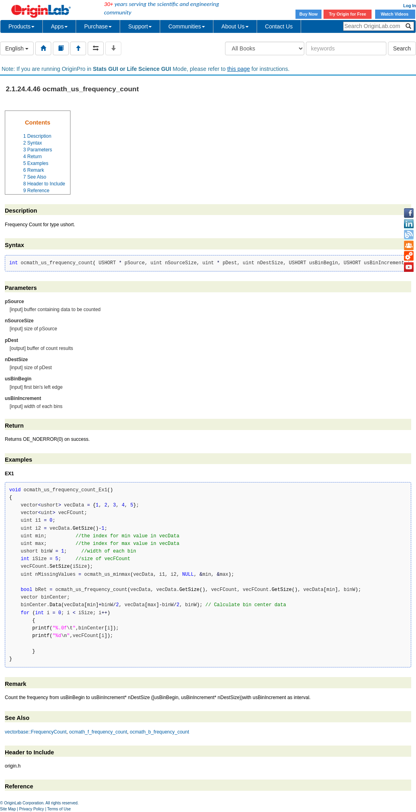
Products (21, 26)
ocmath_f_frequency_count (98, 732)
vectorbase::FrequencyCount (35, 732)
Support (140, 26)
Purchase (98, 26)
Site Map (8, 809)
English (16, 48)
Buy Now (308, 14)
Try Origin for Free (347, 14)
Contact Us (279, 26)
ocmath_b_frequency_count (159, 732)
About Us (235, 26)
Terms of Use (59, 809)
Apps (59, 26)
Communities (186, 26)
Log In (409, 5)
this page (238, 69)
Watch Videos (395, 14)
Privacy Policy (31, 809)
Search (402, 48)
